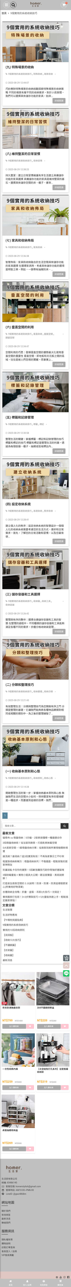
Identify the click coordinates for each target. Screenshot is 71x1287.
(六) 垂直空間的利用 (20, 327)
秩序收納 (48, 511)
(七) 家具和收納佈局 (20, 240)
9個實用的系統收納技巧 (20, 74)
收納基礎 (37, 691)
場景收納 (48, 74)
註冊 (14, 1251)
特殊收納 (37, 74)
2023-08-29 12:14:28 (17, 787)
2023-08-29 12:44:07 (17, 82)
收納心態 (48, 778)
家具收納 (37, 247)
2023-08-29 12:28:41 (17, 519)
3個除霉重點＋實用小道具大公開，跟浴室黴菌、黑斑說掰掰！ (33, 877)
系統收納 (37, 511)
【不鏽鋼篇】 (10, 945)
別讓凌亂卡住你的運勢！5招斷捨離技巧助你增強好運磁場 (33, 870)
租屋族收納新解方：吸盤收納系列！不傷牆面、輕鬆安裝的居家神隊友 (35, 863)
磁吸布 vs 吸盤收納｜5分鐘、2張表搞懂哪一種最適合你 (32, 837)
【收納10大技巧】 (12, 940)
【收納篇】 (9, 955)
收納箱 (36, 601)
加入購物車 (14, 1026)
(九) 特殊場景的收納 (20, 67)
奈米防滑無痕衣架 (11, 1007)
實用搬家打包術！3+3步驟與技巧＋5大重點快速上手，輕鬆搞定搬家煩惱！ (35, 899)
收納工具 (46, 601)
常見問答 (6, 1215)
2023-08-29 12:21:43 (17, 700)
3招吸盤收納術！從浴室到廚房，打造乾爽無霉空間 (30, 842)
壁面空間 (48, 334)
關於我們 (6, 1211)
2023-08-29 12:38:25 (17, 169)
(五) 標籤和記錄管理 (20, 417)
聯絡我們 (6, 1222)
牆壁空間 (10, 337)
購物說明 (6, 1243)
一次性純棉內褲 (10, 1069)
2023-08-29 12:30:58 (17, 433)
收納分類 (48, 691)
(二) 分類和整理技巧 (20, 685)
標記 (42, 424)
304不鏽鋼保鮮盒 (45, 1007)
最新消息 (7, 960)
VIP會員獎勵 (8, 1255)
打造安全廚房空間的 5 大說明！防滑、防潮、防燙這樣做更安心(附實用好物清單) (35, 885)
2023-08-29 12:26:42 (17, 613)
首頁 (4, 13)
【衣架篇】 (9, 950)
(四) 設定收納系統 (18, 504)
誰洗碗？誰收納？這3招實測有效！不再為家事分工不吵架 (33, 856)
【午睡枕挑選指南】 (13, 920)
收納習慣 (37, 160)
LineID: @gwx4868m (14, 1194)
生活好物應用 (10, 915)
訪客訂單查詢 (8, 1247)
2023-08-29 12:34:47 (17, 346)
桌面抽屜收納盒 (10, 1130)
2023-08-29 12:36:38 (17, 256)
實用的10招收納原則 (14, 930)
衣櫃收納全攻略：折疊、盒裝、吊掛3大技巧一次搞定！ (32, 892)
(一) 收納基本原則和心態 (23, 771)
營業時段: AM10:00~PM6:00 (18, 1190)
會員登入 (6, 1251)
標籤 (35, 424)
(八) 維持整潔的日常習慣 (23, 154)
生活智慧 (7, 909)
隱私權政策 (7, 1239)
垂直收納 (37, 334)
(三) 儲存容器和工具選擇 (23, 594)
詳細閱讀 (59, 100)
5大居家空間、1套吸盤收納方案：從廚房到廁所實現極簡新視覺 (35, 849)
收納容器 (10, 605)
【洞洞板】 (9, 935)
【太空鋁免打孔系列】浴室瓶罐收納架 (52, 1070)
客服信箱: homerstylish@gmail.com (21, 1186)
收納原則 (37, 778)
